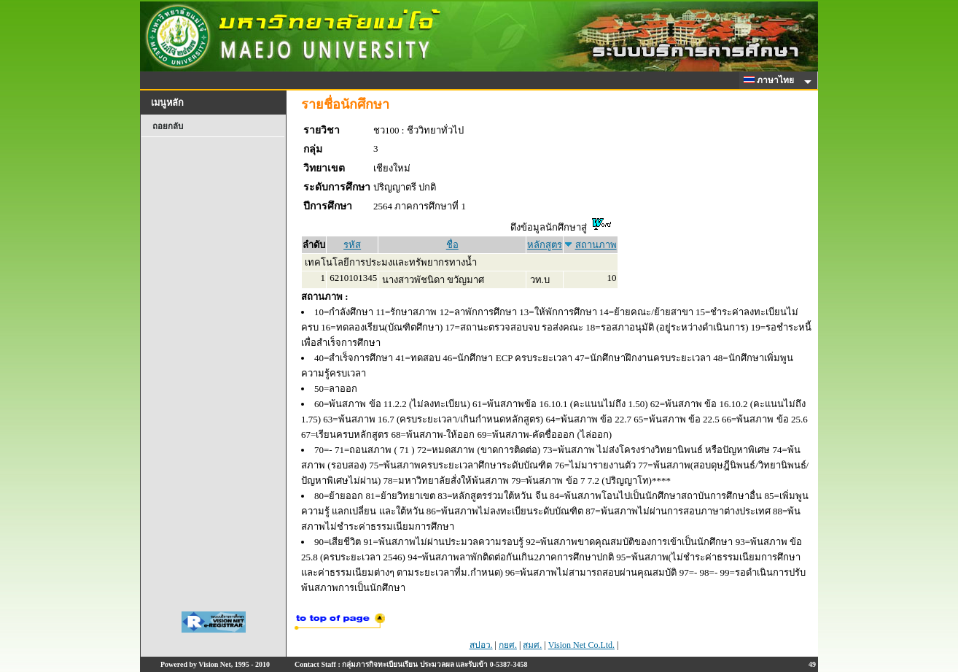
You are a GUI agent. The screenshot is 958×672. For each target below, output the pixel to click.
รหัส (352, 244)
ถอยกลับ (167, 126)
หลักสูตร (544, 244)
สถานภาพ (596, 244)
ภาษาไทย (771, 80)
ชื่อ (452, 244)
